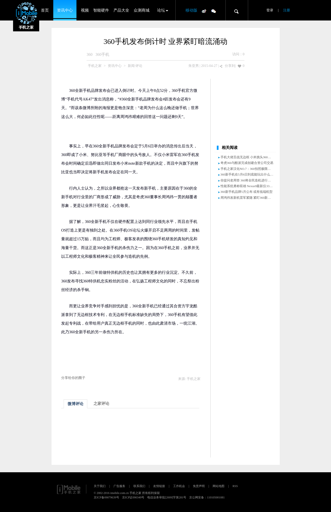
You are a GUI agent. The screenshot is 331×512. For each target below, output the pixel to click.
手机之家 (95, 66)
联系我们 (139, 486)
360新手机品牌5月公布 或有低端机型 (247, 192)
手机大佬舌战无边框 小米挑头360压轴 (247, 157)
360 (89, 54)
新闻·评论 (135, 66)
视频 (85, 10)
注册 (286, 10)
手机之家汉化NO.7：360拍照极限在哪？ (249, 169)
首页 (45, 10)
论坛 (161, 10)
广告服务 (119, 486)
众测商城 (141, 10)
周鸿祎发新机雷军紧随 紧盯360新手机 (247, 197)
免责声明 (199, 486)
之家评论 (101, 403)
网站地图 (218, 486)
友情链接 (159, 486)
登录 (269, 10)
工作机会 (179, 486)
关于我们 (100, 486)
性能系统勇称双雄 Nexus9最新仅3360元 (248, 186)
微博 (204, 11)
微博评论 (75, 404)
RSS (235, 486)
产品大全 (121, 10)
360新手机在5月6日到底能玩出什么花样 (249, 174)
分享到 (230, 66)
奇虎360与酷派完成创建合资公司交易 (247, 163)
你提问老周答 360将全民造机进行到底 (247, 180)
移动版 (191, 10)
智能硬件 (101, 10)
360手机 (102, 54)
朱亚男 (193, 66)
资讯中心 (65, 10)
